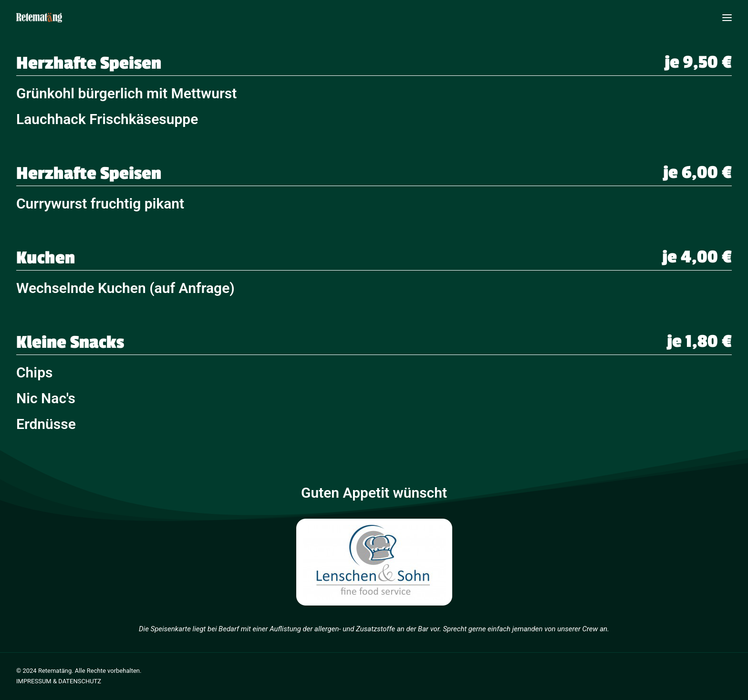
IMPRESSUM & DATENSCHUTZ (58, 681)
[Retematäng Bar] (39, 17)
